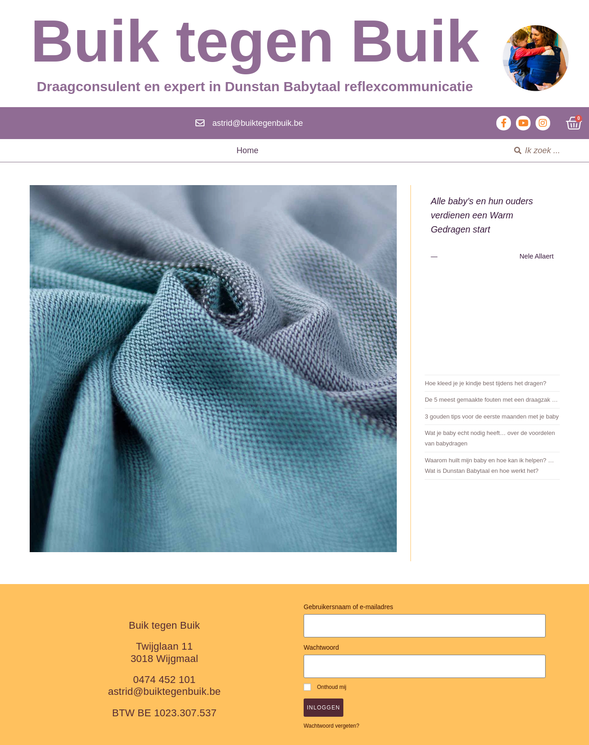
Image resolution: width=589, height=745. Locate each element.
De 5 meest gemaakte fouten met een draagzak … (491, 399)
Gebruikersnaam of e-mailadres (348, 606)
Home (247, 150)
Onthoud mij (325, 687)
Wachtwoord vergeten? (331, 726)
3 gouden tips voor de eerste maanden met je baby (491, 416)
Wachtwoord (321, 647)
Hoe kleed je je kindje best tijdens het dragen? (485, 383)
